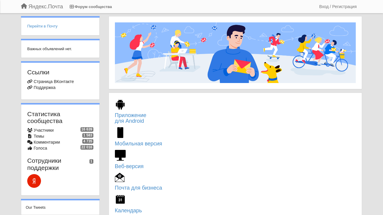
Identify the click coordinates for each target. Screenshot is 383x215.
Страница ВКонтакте (54, 81)
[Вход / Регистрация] (338, 6)
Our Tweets (35, 207)
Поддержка (44, 87)
